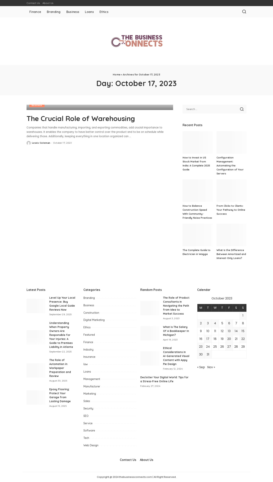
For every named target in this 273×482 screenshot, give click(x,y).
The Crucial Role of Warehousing (87, 118)
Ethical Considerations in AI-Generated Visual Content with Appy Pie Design (176, 360)
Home (116, 74)
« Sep (201, 367)
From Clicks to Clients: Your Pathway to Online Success (231, 209)
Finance (88, 342)
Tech (86, 438)
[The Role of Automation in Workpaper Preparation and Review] (36, 370)
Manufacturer (91, 386)
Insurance (89, 357)
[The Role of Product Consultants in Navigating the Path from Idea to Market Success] (149, 310)
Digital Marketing (94, 320)
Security (88, 408)
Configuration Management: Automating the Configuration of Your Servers (230, 165)
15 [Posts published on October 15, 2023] (243, 331)
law (85, 364)
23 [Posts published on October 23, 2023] (200, 346)
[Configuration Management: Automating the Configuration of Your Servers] (231, 142)
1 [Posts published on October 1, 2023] (242, 315)
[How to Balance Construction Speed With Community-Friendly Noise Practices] (198, 190)
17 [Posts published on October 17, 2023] (207, 339)
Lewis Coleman (41, 143)
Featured (89, 334)
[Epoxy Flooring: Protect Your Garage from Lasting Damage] (36, 397)
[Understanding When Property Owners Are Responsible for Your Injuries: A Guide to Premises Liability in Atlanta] (36, 337)
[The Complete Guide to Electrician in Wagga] (198, 235)
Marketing (89, 393)
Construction (91, 312)
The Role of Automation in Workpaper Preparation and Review (60, 368)
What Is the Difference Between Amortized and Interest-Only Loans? (231, 254)
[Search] (244, 11)
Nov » (211, 367)
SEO (86, 416)
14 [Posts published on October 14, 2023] (236, 331)
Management (91, 379)
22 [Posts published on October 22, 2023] (243, 339)
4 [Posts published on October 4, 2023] (215, 323)
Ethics (87, 327)
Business (37, 105)
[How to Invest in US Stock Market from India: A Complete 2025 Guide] (198, 142)
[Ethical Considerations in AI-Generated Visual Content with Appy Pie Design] (149, 362)
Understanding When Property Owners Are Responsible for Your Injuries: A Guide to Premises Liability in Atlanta (61, 335)
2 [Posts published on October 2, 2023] (201, 323)
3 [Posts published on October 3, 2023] (208, 323)
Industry (88, 349)
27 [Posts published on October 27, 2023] (229, 346)
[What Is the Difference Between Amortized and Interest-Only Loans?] (231, 235)
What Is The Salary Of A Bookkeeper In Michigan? (176, 335)
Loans (87, 371)
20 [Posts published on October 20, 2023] (229, 339)
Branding (89, 298)
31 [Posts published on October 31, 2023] (208, 354)
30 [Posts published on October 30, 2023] (201, 354)
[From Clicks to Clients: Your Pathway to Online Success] (231, 190)
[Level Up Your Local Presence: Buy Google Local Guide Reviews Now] (36, 306)
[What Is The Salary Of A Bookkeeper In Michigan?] (149, 337)
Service (88, 423)
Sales (86, 401)
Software (89, 430)
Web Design (90, 445)
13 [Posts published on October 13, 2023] (229, 331)
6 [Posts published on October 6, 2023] (229, 323)
